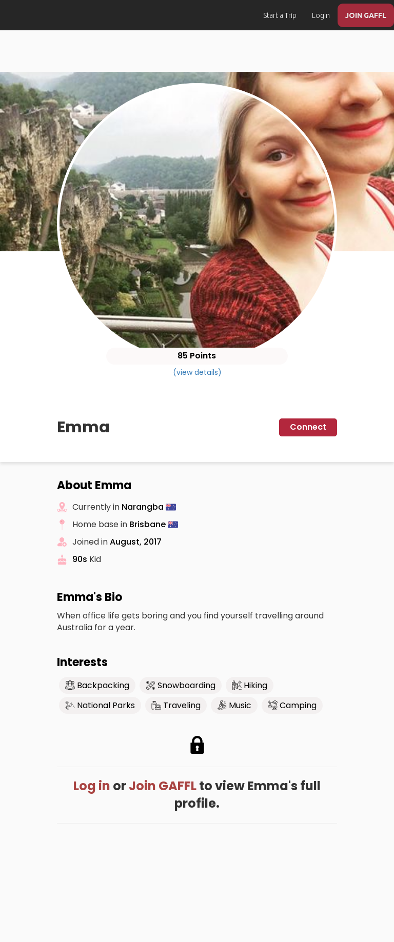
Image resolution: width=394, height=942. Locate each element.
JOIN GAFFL (365, 15)
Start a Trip (280, 15)
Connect (308, 427)
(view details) (197, 372)
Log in (91, 785)
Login (321, 15)
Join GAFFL (162, 785)
